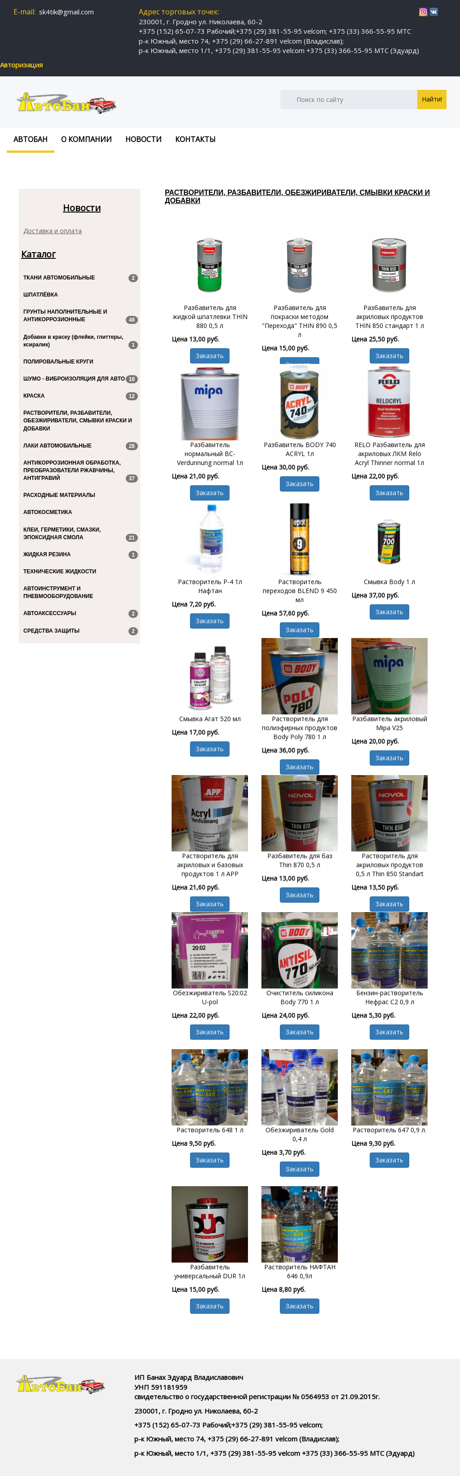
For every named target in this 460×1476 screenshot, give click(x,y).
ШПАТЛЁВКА (40, 295)
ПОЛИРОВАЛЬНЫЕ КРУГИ (58, 362)
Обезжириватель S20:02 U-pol (210, 997)
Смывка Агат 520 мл (210, 718)
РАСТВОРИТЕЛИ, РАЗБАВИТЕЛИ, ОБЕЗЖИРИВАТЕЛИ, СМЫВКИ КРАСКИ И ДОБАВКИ (77, 420)
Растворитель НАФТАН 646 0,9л (300, 1271)
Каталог (38, 254)
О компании (86, 139)
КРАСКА (80, 396)
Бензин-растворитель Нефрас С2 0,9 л (389, 997)
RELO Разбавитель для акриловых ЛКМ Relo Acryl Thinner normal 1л (389, 453)
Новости (143, 139)
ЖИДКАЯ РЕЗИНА (80, 555)
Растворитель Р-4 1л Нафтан (210, 586)
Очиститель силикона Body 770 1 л (299, 997)
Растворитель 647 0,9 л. (389, 1130)
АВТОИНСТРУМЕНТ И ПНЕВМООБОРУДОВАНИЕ (58, 592)
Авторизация (21, 64)
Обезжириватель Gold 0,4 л (299, 1134)
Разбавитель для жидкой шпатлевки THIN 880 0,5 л (210, 316)
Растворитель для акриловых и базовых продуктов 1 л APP (210, 864)
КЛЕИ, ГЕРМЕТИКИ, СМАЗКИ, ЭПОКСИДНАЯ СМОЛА (80, 534)
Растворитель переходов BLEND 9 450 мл (300, 590)
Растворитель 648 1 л (210, 1130)
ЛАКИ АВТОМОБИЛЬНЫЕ (80, 446)
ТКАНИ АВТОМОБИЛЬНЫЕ (80, 278)
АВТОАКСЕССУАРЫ (80, 614)
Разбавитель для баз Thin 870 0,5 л (299, 860)
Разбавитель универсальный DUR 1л (209, 1271)
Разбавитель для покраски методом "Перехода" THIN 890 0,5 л (299, 321)
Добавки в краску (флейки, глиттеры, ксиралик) (80, 341)
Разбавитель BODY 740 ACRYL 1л (300, 449)
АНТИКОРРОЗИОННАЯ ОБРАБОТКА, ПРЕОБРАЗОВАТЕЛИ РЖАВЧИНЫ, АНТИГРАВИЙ (80, 471)
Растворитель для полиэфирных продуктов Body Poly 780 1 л (299, 727)
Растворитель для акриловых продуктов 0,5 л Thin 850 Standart (390, 864)
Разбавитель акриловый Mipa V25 (389, 723)
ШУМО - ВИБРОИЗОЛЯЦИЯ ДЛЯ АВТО (80, 379)
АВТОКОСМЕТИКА (47, 512)
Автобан (30, 139)
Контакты (195, 139)
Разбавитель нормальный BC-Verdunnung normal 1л (210, 453)
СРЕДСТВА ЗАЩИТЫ (80, 631)
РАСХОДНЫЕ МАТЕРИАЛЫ (59, 495)
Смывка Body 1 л (389, 581)
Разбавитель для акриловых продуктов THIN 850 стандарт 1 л (389, 316)
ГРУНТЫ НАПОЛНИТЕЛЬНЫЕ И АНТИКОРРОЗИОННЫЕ (80, 316)
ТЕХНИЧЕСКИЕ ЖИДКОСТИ (59, 571)
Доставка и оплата (52, 230)
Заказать (210, 355)
